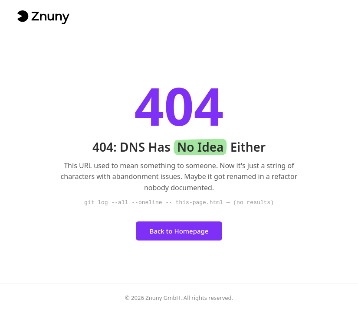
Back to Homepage (179, 231)
